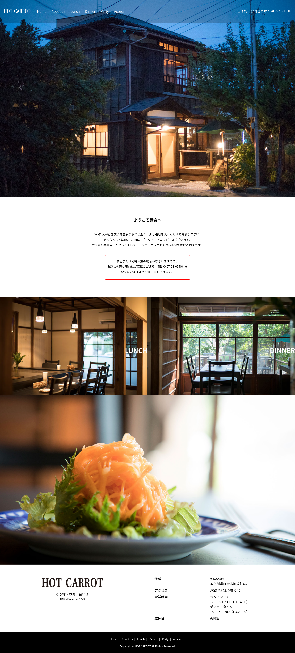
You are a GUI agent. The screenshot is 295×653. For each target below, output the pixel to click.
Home (41, 11)
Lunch (75, 11)
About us (58, 11)
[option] (147, 479)
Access (119, 11)
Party (105, 11)
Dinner (90, 11)
